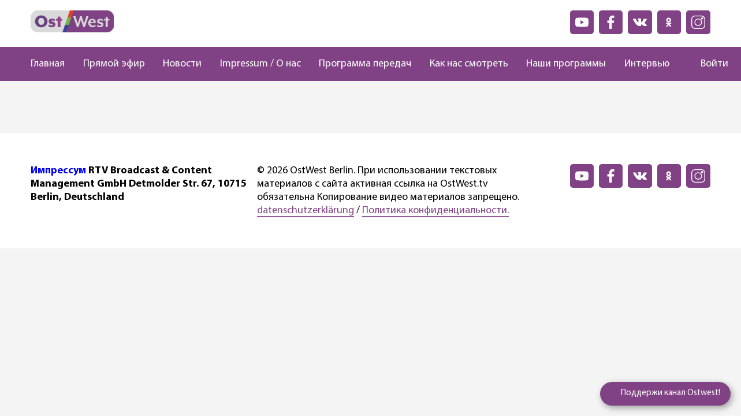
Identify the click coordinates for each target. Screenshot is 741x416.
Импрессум (58, 170)
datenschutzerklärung (305, 210)
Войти (714, 63)
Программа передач (365, 63)
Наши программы (566, 63)
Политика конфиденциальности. (435, 210)
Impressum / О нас (260, 63)
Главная (48, 63)
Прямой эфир (114, 63)
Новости (182, 63)
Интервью (646, 63)
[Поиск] (679, 64)
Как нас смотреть (469, 63)
